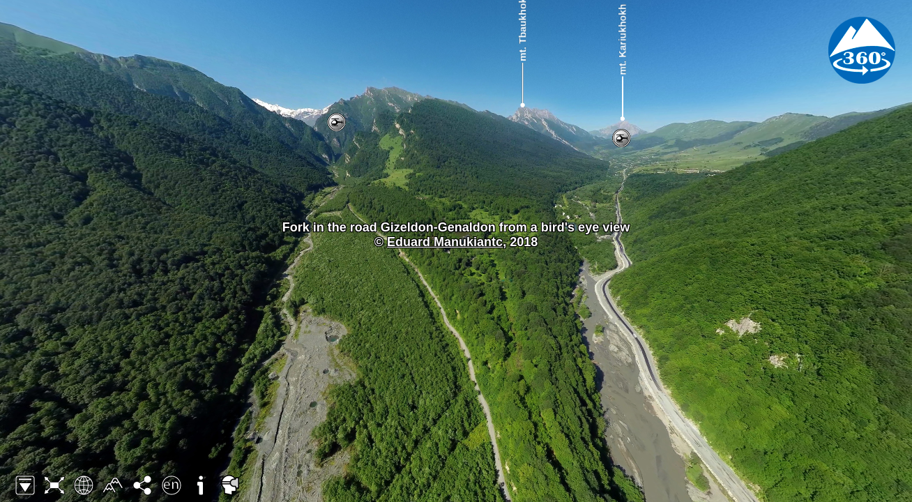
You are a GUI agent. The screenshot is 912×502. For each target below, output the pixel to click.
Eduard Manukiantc (445, 242)
